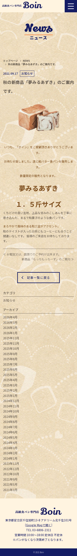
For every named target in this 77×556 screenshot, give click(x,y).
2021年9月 (10, 479)
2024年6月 (10, 432)
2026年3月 (10, 322)
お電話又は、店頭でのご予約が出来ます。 (34, 254)
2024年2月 (10, 453)
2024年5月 (10, 437)
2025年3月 (10, 385)
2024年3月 (10, 448)
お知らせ (9, 300)
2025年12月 (11, 338)
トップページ (10, 60)
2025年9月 (10, 354)
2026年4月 (10, 317)
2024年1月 (10, 458)
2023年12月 (11, 463)
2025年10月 (11, 348)
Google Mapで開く (38, 525)
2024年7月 (10, 427)
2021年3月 (10, 490)
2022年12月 (11, 469)
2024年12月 (11, 401)
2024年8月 (10, 421)
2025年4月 (10, 380)
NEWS (26, 60)
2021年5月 (10, 484)
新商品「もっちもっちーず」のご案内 (46, 259)
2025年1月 (10, 395)
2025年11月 (11, 343)
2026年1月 (10, 333)
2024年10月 (11, 411)
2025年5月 (10, 375)
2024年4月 (10, 442)
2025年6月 (10, 369)
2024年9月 (10, 416)
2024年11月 (11, 406)
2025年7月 (10, 364)
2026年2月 (10, 327)
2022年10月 (11, 474)
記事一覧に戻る (38, 277)
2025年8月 (10, 359)
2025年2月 (10, 390)
